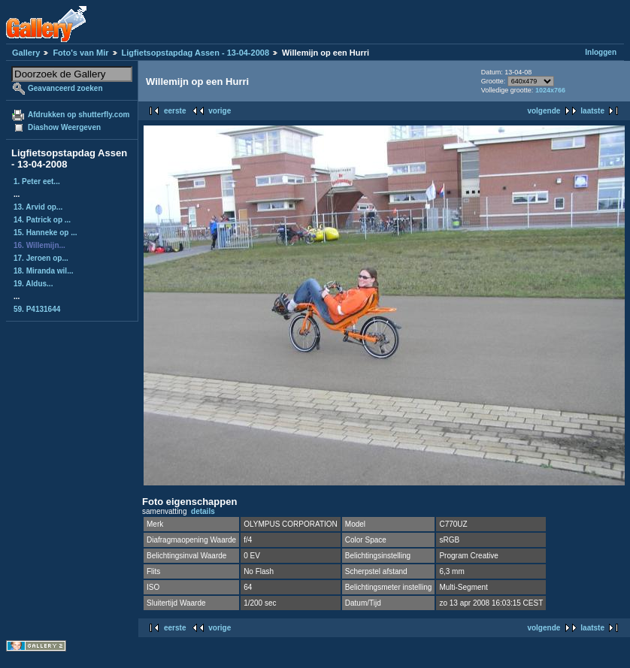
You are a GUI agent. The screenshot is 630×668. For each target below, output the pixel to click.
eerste (175, 111)
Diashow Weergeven (64, 127)
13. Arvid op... (38, 207)
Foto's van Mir (80, 52)
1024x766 (550, 90)
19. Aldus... (33, 284)
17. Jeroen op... (41, 258)
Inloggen (600, 52)
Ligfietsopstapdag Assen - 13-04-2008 (195, 52)
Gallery (26, 52)
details (203, 511)
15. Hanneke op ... (45, 232)
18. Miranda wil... (43, 271)
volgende (543, 111)
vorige (219, 111)
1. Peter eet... (37, 181)
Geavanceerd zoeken (65, 88)
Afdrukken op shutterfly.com (78, 114)
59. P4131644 (37, 309)
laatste (592, 111)
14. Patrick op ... (42, 220)
